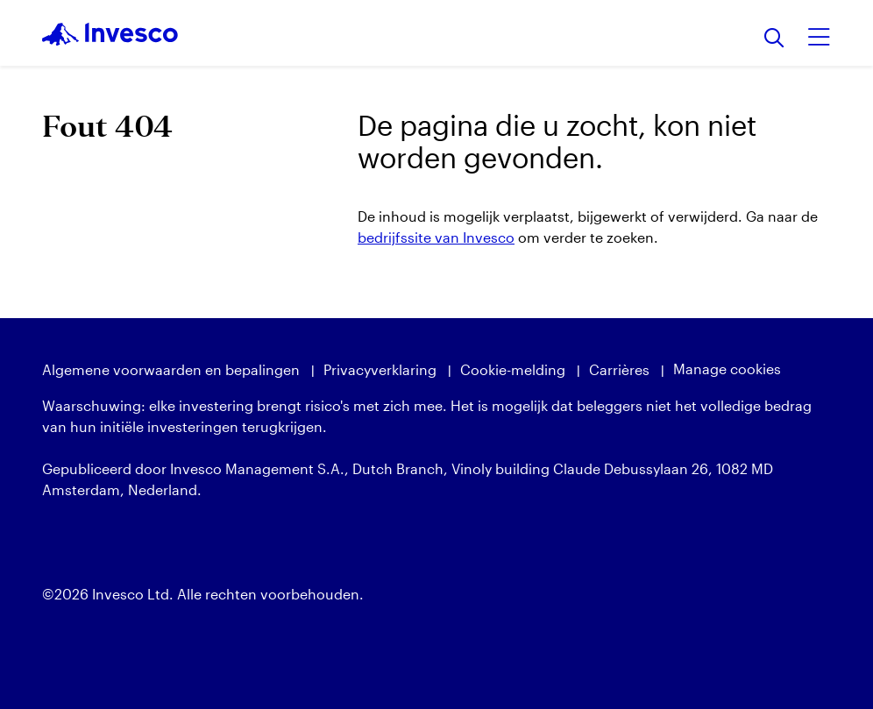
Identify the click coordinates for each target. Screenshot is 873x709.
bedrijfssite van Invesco (436, 237)
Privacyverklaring (379, 369)
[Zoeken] (774, 39)
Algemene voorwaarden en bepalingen (171, 369)
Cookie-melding (512, 369)
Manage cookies (727, 368)
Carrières (619, 369)
